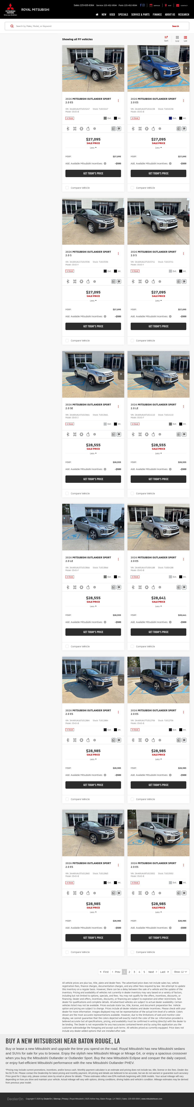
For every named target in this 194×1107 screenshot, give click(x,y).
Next (152, 971)
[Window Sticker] (119, 129)
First (104, 971)
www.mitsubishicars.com (151, 1099)
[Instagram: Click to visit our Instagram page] (143, 5)
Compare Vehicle (80, 187)
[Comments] (113, 129)
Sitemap (56, 1099)
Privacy (65, 1099)
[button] (121, 68)
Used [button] (112, 14)
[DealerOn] (15, 1098)
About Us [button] (170, 14)
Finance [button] (157, 14)
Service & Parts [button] (140, 14)
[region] (93, 159)
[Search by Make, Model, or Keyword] (92, 26)
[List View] (185, 39)
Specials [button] (123, 14)
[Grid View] (176, 39)
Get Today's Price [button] (93, 173)
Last (164, 971)
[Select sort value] (167, 39)
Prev (116, 971)
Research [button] (183, 14)
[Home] (97, 15)
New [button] (104, 14)
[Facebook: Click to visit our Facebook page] (141, 5)
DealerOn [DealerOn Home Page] (48, 1099)
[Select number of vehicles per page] (181, 972)
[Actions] (118, 100)
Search (175, 26)
